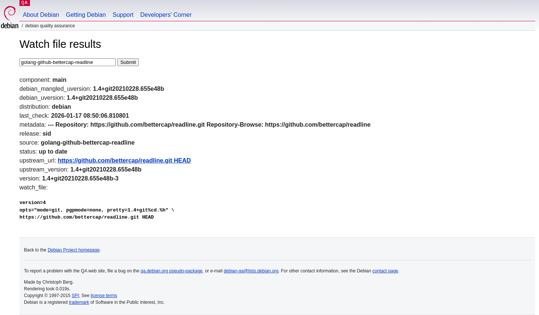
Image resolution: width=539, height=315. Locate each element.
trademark (79, 302)
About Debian (41, 15)
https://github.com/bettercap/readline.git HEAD (124, 160)
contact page (385, 271)
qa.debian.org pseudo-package (171, 271)
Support (123, 15)
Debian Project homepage (74, 250)
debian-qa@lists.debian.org (251, 271)
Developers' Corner (166, 15)
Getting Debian (86, 15)
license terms (104, 295)
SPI (75, 295)
